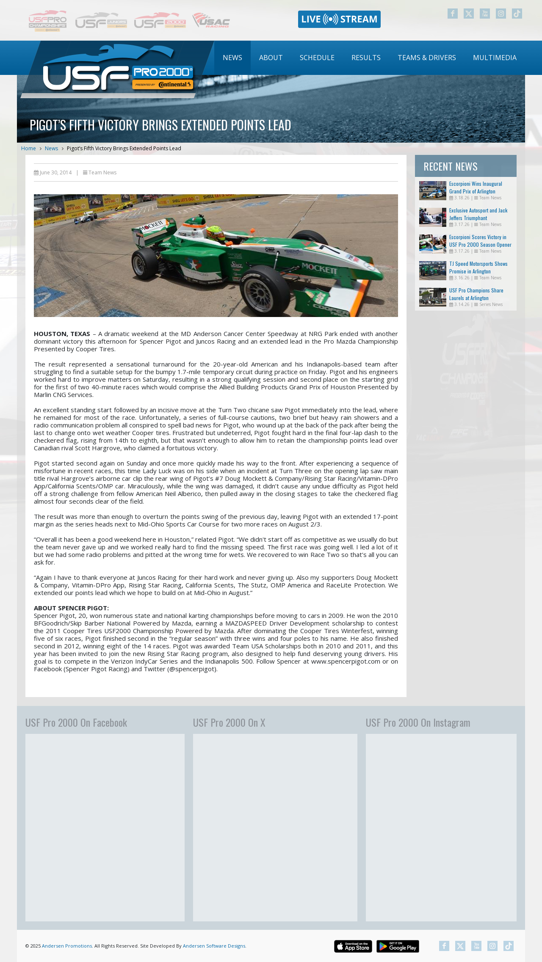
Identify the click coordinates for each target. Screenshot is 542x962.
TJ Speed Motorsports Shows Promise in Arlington (478, 267)
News (232, 57)
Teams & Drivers (427, 57)
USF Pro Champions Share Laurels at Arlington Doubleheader (476, 298)
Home (28, 148)
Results (366, 57)
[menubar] (369, 58)
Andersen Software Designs (214, 946)
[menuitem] (232, 58)
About (271, 57)
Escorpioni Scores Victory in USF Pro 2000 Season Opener (480, 240)
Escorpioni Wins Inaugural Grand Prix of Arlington (475, 187)
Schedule (317, 57)
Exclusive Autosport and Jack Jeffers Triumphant (478, 214)
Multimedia (495, 57)
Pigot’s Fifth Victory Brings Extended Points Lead (124, 148)
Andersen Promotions (67, 946)
